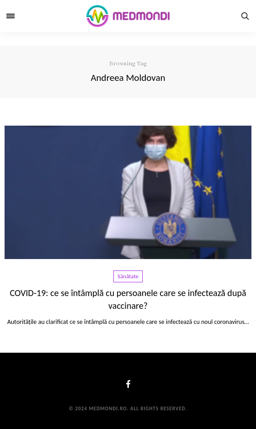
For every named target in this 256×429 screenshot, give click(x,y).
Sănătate (128, 276)
